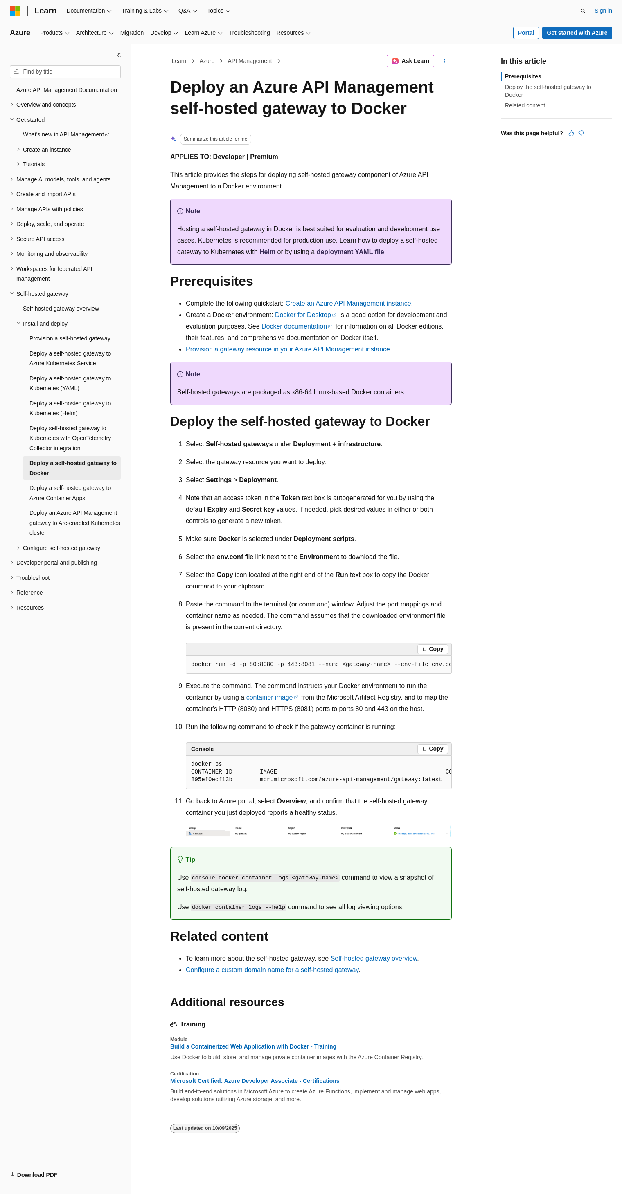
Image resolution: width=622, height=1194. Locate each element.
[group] (319, 665)
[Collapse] (118, 54)
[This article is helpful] (571, 133)
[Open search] (583, 11)
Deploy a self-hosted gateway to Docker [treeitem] (73, 468)
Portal (526, 32)
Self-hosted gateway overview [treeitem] (61, 308)
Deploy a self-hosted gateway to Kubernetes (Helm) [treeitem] (70, 408)
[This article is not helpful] (581, 133)
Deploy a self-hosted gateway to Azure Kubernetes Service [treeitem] (70, 358)
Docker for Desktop (303, 314)
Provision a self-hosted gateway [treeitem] (69, 338)
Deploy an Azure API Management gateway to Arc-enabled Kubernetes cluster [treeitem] (74, 523)
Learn (179, 61)
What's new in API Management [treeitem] (63, 134)
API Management (250, 61)
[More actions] (444, 61)
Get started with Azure (577, 32)
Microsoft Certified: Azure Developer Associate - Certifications (255, 1081)
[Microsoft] (15, 11)
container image (269, 697)
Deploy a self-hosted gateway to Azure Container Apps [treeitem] (70, 493)
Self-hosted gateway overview (374, 958)
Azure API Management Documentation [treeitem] (66, 90)
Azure (207, 61)
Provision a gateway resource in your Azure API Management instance (288, 349)
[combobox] (65, 71)
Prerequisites (523, 76)
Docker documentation (294, 326)
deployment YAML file (350, 251)
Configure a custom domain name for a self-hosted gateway (272, 969)
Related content (525, 105)
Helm (267, 251)
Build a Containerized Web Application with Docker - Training (253, 1046)
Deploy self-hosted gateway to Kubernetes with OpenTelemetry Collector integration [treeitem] (70, 438)
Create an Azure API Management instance (348, 303)
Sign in (603, 10)
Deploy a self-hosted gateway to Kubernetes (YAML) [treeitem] (70, 383)
